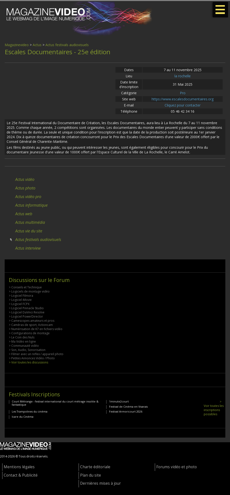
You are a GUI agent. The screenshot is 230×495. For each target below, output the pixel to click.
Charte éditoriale (95, 466)
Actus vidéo (24, 179)
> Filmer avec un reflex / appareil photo (36, 354)
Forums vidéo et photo (176, 466)
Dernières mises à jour (100, 483)
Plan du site (90, 475)
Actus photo (25, 188)
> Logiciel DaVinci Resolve (26, 312)
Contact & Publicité (21, 475)
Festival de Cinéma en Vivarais (128, 406)
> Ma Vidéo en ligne (22, 341)
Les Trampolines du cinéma (29, 411)
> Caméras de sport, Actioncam (31, 325)
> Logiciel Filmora (21, 296)
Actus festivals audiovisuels (67, 44)
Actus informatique (31, 205)
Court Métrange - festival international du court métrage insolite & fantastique (55, 403)
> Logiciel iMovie (20, 300)
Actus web (23, 213)
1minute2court (119, 401)
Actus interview (28, 248)
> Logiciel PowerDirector (26, 316)
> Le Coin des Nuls (21, 337)
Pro (183, 93)
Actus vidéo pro (28, 196)
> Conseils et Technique (25, 287)
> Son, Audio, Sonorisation (27, 350)
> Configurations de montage (29, 333)
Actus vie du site (28, 231)
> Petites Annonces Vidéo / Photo (32, 358)
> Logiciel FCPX (19, 304)
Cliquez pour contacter (183, 105)
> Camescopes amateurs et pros (31, 321)
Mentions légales (19, 466)
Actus (37, 44)
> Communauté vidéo (24, 346)
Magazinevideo (17, 44)
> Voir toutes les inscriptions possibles (214, 408)
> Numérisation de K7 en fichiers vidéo (35, 329)
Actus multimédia (30, 222)
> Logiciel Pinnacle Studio (26, 308)
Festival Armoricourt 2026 (125, 411)
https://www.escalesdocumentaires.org (183, 99)
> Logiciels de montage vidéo (29, 291)
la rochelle (182, 76)
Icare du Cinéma (22, 416)
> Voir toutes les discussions (28, 362)
